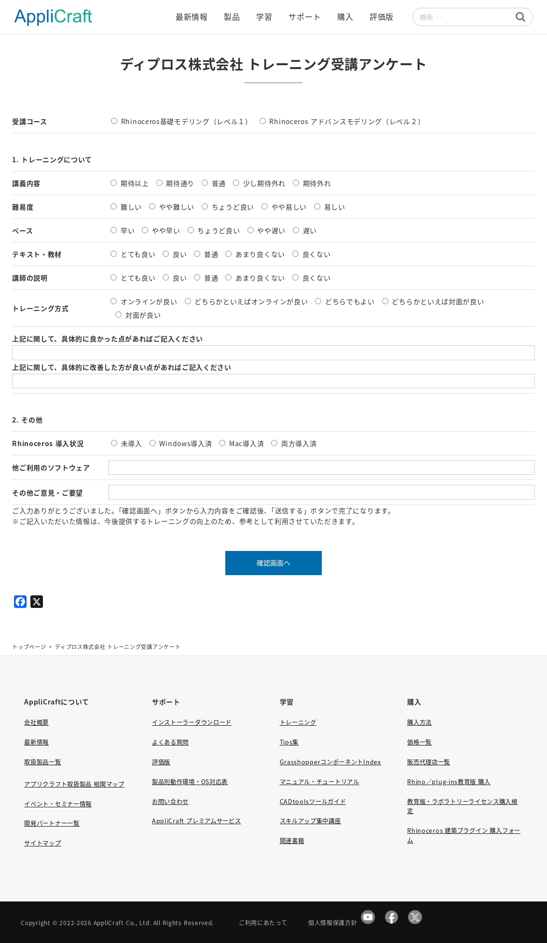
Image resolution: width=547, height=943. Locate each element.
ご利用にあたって (263, 922)
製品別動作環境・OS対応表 (190, 781)
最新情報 (36, 742)
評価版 (161, 762)
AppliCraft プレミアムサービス (196, 820)
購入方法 (419, 722)
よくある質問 (170, 742)
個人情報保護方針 (332, 922)
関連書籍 (292, 840)
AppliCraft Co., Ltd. (122, 922)
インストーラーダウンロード (192, 722)
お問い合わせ (170, 801)
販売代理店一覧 (428, 762)
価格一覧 (419, 742)
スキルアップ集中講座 (310, 820)
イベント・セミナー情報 (58, 804)
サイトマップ (42, 843)
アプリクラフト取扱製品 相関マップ (74, 784)
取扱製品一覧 (42, 762)
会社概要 (36, 722)
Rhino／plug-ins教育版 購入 (448, 781)
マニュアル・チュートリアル (319, 781)
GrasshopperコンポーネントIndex (330, 762)
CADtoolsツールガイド (313, 801)
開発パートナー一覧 (51, 823)
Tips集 (289, 742)
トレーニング (298, 722)
